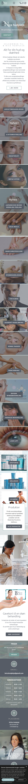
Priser (14, 654)
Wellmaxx (14, 481)
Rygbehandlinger (14, 275)
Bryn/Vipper (14, 179)
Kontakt (7, 35)
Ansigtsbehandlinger (14, 109)
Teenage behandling (14, 417)
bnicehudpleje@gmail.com (14, 673)
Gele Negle (14, 226)
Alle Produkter (14, 526)
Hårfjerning (14, 370)
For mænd (14, 299)
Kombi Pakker (14, 346)
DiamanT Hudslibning (14, 322)
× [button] (26, 766)
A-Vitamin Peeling (14, 134)
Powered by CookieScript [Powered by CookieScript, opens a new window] (6, 782)
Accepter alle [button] (8, 779)
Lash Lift (14, 441)
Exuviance (14, 462)
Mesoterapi (14, 156)
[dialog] (14, 774)
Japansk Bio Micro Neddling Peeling (14, 206)
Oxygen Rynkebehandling (14, 394)
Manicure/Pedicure (14, 251)
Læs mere (14, 88)
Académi (14, 499)
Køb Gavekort (14, 634)
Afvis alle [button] (21, 779)
